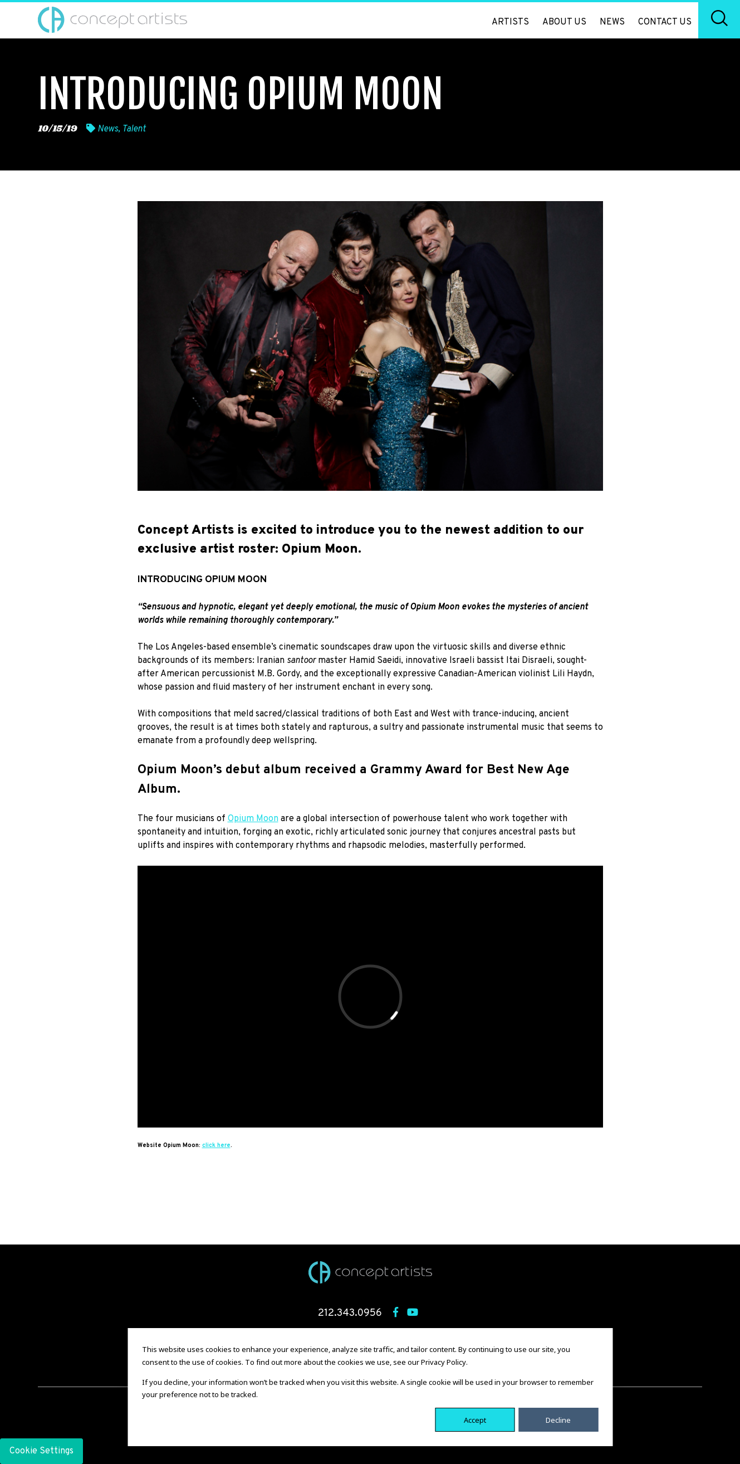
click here (216, 1145)
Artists (510, 22)
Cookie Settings (41, 1451)
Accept (475, 1419)
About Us (564, 22)
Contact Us (665, 22)
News (612, 22)
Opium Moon (253, 818)
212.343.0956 (350, 1313)
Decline (558, 1419)
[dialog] (370, 1387)
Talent (134, 129)
